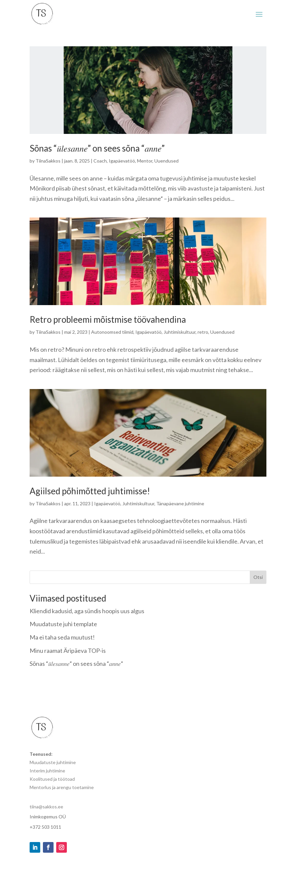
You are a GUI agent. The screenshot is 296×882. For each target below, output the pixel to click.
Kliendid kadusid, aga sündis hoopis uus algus (87, 611)
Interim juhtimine (47, 770)
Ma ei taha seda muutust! (62, 637)
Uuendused (166, 161)
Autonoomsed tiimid (112, 332)
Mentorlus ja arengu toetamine (62, 787)
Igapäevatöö (122, 161)
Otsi (258, 577)
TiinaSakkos (48, 161)
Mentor (144, 161)
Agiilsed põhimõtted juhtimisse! (90, 491)
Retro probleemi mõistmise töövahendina (108, 319)
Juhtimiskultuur (180, 332)
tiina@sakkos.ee (47, 806)
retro (203, 332)
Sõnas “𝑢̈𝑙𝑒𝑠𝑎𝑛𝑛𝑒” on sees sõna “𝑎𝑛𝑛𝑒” (97, 148)
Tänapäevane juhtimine (180, 503)
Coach (100, 161)
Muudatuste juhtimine (53, 762)
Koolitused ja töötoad (52, 779)
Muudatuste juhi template (63, 624)
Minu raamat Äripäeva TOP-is (68, 650)
